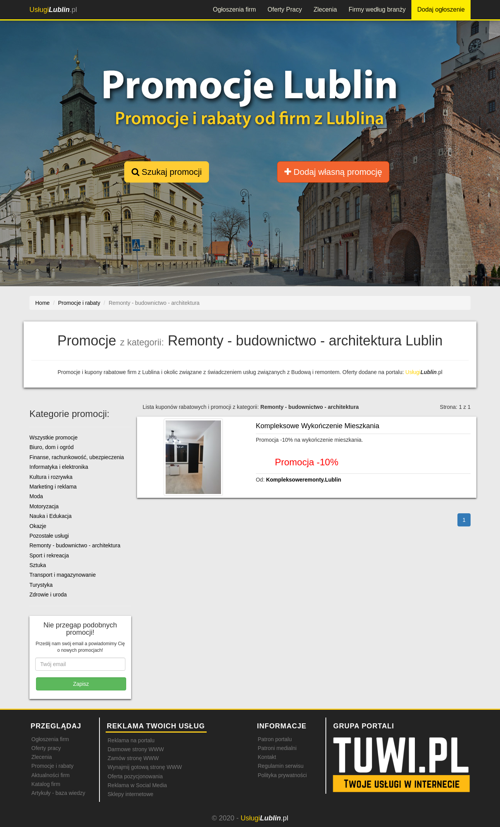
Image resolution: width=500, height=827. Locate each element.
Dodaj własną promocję (333, 172)
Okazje (37, 526)
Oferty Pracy (284, 9)
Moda (36, 496)
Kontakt (267, 757)
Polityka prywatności (282, 775)
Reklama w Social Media (137, 785)
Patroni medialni (277, 748)
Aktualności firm (50, 775)
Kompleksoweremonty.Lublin (303, 480)
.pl (53, 10)
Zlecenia (325, 9)
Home (42, 303)
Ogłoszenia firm (234, 9)
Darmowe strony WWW (136, 749)
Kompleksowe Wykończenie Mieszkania (317, 426)
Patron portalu (275, 739)
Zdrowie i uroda (48, 594)
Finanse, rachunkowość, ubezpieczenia (76, 457)
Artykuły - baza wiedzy (58, 793)
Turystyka (41, 585)
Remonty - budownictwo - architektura (74, 545)
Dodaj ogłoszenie (441, 9)
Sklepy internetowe (130, 794)
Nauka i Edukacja (50, 516)
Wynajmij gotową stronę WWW (145, 767)
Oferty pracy (46, 748)
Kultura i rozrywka (50, 477)
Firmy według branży (377, 9)
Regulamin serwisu (280, 766)
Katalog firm (45, 784)
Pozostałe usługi (49, 536)
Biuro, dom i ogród (51, 447)
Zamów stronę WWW (133, 758)
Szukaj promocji (167, 172)
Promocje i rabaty (52, 766)
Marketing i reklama (53, 487)
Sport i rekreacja (49, 555)
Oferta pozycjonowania (135, 776)
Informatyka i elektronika (58, 467)
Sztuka (37, 565)
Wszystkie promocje (53, 437)
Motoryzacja (43, 506)
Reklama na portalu (131, 740)
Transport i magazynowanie (62, 575)
